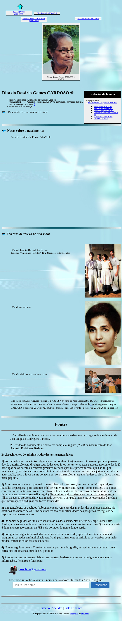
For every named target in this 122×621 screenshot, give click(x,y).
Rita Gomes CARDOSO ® (47, 13)
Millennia (85, 614)
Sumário (45, 608)
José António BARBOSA (103, 107)
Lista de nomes (73, 608)
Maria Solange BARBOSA (104, 111)
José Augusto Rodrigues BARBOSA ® (102, 103)
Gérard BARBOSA (101, 119)
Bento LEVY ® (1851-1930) (19, 13)
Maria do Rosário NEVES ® (88, 19)
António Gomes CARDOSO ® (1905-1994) (33, 20)
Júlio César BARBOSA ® (103, 109)
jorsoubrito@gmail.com (27, 569)
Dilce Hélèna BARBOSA (103, 117)
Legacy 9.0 (74, 614)
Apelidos (57, 608)
